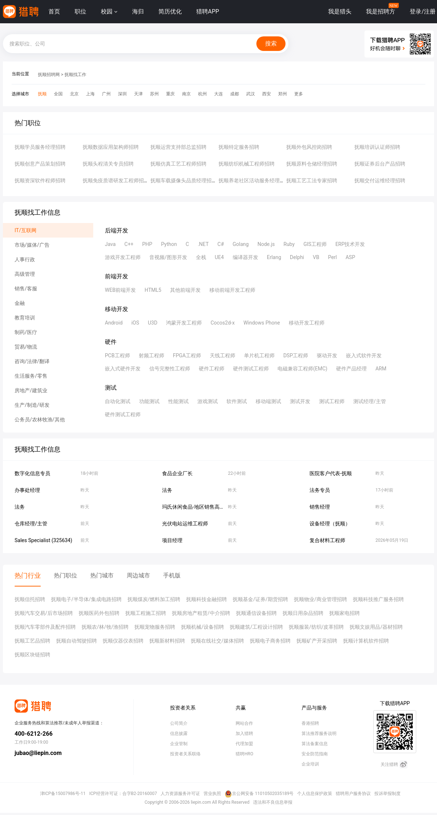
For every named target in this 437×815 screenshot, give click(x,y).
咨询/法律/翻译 (32, 361)
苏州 (154, 93)
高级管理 (25, 274)
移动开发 (116, 309)
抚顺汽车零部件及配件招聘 (45, 627)
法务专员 (320, 490)
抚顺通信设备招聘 (256, 613)
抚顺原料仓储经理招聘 (311, 164)
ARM (380, 368)
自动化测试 (117, 401)
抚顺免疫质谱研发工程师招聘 (116, 180)
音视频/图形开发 (168, 257)
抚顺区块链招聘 (32, 654)
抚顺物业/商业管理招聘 (320, 599)
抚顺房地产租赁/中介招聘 (201, 613)
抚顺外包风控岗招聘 (309, 147)
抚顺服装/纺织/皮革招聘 (316, 627)
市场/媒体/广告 (32, 245)
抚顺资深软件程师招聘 (40, 180)
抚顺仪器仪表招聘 (123, 641)
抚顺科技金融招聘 (206, 599)
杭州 (202, 93)
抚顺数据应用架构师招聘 (111, 147)
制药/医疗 (26, 332)
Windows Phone (261, 323)
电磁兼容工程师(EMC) (302, 368)
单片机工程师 (259, 355)
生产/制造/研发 (32, 405)
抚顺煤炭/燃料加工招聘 (154, 599)
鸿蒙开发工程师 (184, 323)
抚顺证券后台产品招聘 (379, 164)
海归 (138, 11)
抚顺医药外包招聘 (99, 613)
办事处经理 (27, 490)
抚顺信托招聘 (30, 599)
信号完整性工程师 (169, 368)
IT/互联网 (25, 230)
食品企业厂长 (177, 473)
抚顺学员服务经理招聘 (40, 147)
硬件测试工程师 (251, 368)
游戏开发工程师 (123, 257)
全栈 (201, 257)
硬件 (111, 341)
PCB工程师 (117, 355)
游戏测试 (207, 401)
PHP (147, 244)
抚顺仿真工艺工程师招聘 (178, 164)
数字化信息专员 (32, 473)
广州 (106, 93)
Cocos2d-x (222, 323)
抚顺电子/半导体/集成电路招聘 (86, 599)
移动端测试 (268, 401)
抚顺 (42, 93)
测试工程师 (332, 401)
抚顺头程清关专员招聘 (108, 164)
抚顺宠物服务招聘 (154, 627)
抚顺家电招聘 (344, 613)
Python (169, 244)
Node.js (266, 244)
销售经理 (320, 507)
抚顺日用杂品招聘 (303, 613)
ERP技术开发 (350, 244)
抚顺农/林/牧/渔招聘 (105, 627)
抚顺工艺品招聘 (32, 641)
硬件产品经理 (351, 368)
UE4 (219, 257)
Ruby (289, 244)
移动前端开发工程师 (232, 290)
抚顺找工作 (75, 74)
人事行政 (25, 259)
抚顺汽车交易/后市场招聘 (44, 613)
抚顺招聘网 (49, 74)
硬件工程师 (211, 368)
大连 (218, 93)
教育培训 (25, 318)
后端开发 (116, 230)
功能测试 (149, 401)
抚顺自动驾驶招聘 (76, 641)
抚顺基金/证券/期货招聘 (260, 599)
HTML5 (153, 290)
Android (114, 323)
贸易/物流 (26, 347)
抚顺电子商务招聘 (270, 641)
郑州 (282, 93)
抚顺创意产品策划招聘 (40, 164)
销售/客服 (26, 288)
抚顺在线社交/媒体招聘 (217, 641)
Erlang (274, 257)
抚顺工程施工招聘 (145, 613)
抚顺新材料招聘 (167, 641)
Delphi (297, 257)
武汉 (250, 93)
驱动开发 (327, 355)
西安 (266, 93)
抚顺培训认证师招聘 (377, 147)
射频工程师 (151, 355)
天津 (138, 93)
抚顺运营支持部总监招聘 (178, 147)
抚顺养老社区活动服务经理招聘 (254, 180)
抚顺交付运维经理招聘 (379, 180)
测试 (111, 387)
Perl (332, 257)
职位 (80, 11)
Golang (241, 244)
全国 (58, 93)
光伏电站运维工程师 (185, 523)
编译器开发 (245, 257)
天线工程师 (222, 355)
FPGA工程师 (187, 355)
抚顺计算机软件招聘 (366, 641)
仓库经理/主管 (31, 523)
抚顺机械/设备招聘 (202, 627)
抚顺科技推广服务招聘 (378, 599)
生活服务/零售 (31, 376)
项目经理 (172, 540)
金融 (20, 303)
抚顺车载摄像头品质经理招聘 (183, 180)
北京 (74, 93)
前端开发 (116, 276)
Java (110, 244)
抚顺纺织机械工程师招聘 (247, 164)
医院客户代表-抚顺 (331, 473)
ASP (350, 257)
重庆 (170, 93)
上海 (90, 93)
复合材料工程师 (327, 540)
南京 (186, 93)
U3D (152, 323)
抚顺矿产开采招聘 (316, 641)
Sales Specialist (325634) (43, 540)
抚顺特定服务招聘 (239, 147)
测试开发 (300, 401)
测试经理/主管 (369, 401)
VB (316, 257)
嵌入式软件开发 (364, 355)
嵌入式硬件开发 (123, 368)
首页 (54, 11)
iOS (135, 323)
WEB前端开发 (120, 290)
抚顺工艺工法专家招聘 (311, 180)
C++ (129, 244)
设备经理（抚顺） (330, 523)
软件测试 (237, 401)
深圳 (122, 93)
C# (220, 244)
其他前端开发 (185, 290)
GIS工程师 (315, 244)
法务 (167, 490)
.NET (203, 244)
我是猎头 (339, 11)
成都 (234, 93)
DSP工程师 (295, 355)
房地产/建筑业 (31, 390)
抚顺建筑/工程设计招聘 (256, 627)
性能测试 (178, 401)
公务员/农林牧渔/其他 (40, 419)
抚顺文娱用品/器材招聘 (376, 627)
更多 (298, 93)
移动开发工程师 (306, 323)
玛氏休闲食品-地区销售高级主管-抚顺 (204, 507)
